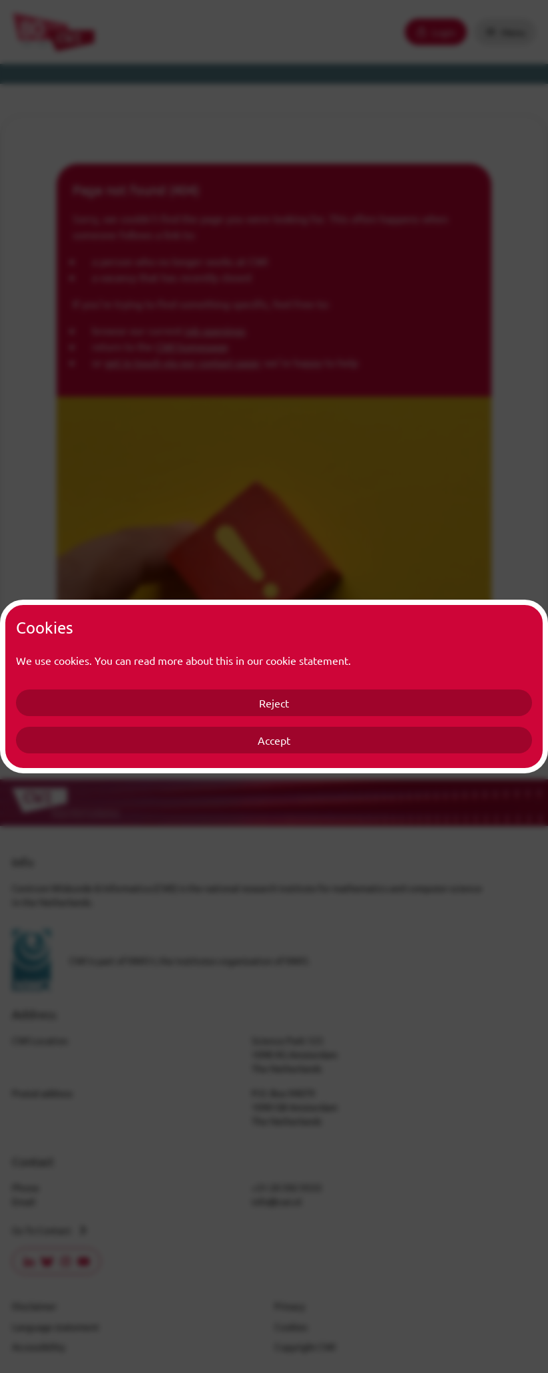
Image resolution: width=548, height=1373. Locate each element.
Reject (274, 702)
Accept (274, 740)
